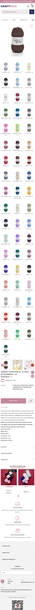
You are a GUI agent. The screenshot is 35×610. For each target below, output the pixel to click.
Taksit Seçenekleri (6, 453)
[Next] (32, 365)
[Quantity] (17, 394)
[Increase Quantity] (33, 394)
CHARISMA (9, 486)
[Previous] (2, 365)
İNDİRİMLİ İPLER (27, 387)
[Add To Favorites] (31, 26)
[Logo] (9, 6)
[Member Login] (28, 6)
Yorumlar (3, 447)
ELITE (26, 486)
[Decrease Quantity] (2, 394)
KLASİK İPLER (16, 385)
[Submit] (32, 573)
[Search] (17, 11)
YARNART (31, 385)
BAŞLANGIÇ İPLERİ (18, 389)
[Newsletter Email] (17, 573)
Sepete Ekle (13, 401)
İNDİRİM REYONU (17, 387)
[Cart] (32, 6)
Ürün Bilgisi (4, 407)
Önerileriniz (4, 459)
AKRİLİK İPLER (24, 385)
